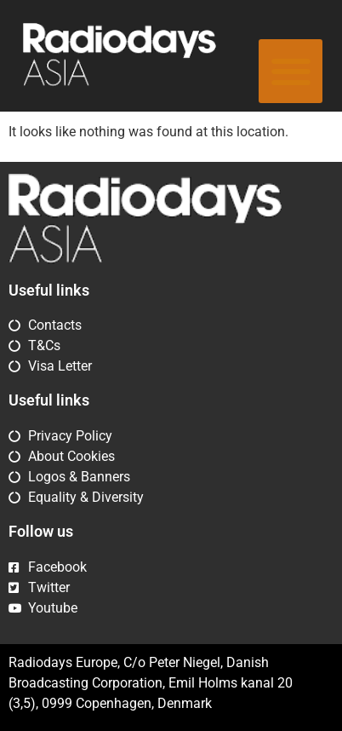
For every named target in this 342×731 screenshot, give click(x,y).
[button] (290, 71)
